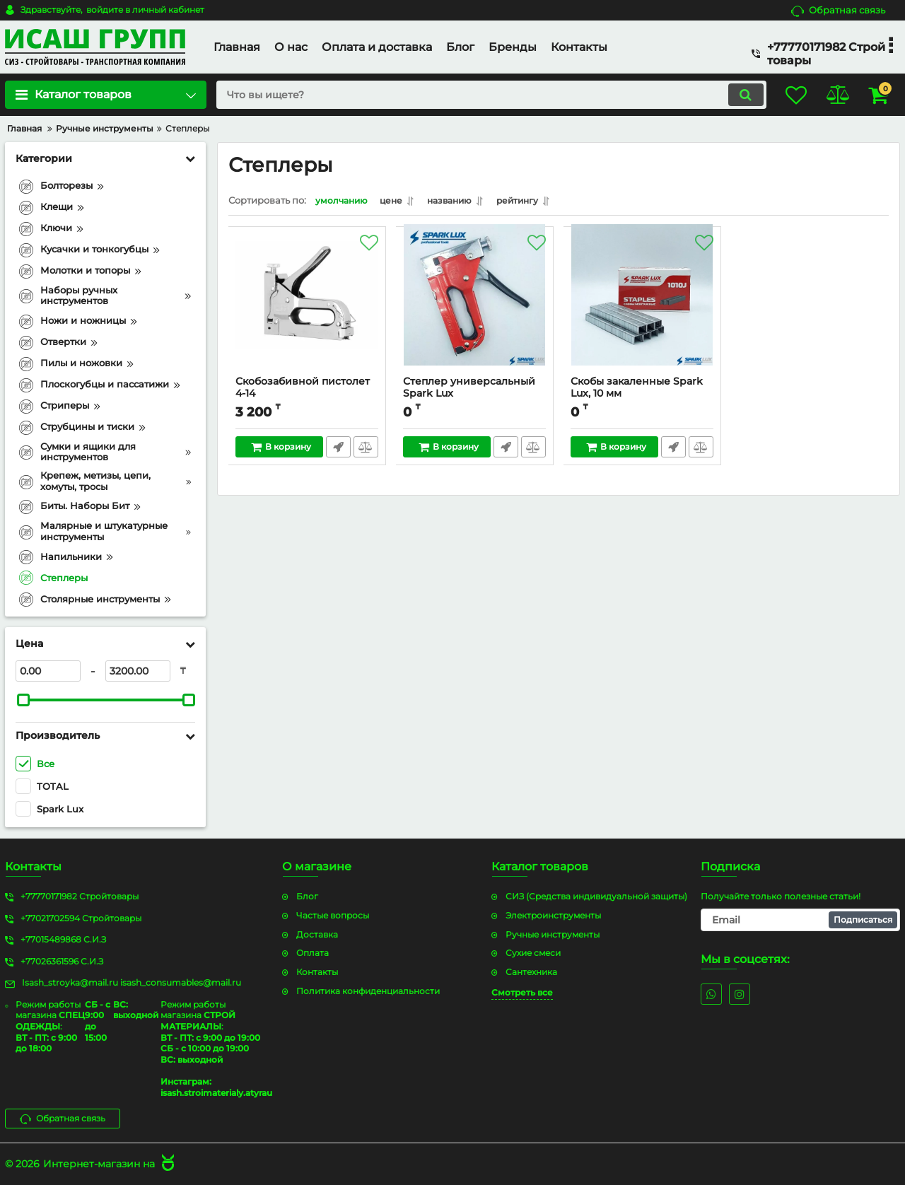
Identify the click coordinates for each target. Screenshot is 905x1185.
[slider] (23, 700)
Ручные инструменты (553, 933)
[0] (48, 671)
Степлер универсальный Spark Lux (475, 397)
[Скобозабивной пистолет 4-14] (307, 308)
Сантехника (531, 971)
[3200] (137, 671)
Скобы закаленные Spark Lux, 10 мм (642, 397)
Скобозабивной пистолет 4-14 (307, 397)
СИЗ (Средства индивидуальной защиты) (596, 895)
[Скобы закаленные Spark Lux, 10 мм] (642, 308)
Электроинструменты (553, 914)
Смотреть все (522, 991)
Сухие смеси (533, 952)
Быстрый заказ (337, 450)
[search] (479, 95)
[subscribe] (800, 919)
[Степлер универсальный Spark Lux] (475, 308)
